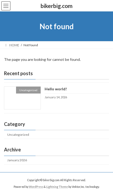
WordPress (36, 186)
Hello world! (56, 89)
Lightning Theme (57, 186)
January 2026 (17, 160)
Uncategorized (18, 135)
